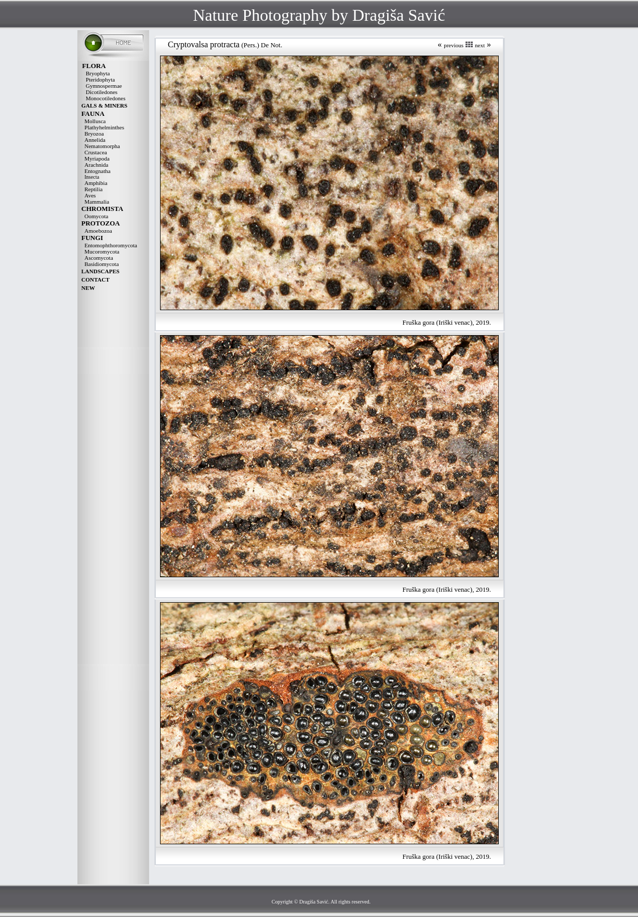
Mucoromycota (102, 251)
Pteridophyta (100, 79)
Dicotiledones (101, 92)
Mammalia (97, 201)
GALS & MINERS (105, 105)
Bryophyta (98, 73)
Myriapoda (97, 158)
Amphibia (96, 183)
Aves (90, 195)
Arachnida (97, 165)
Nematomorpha (102, 146)
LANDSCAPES (100, 271)
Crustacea (96, 152)
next (480, 45)
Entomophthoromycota (111, 245)
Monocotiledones (105, 98)
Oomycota (97, 216)
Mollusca (95, 121)
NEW (88, 288)
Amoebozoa (98, 231)
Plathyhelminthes (104, 127)
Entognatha (98, 171)
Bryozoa (94, 133)
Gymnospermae (104, 86)
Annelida (95, 140)
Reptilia (94, 189)
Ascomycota (99, 258)
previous (453, 45)
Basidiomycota (102, 264)
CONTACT (96, 279)
